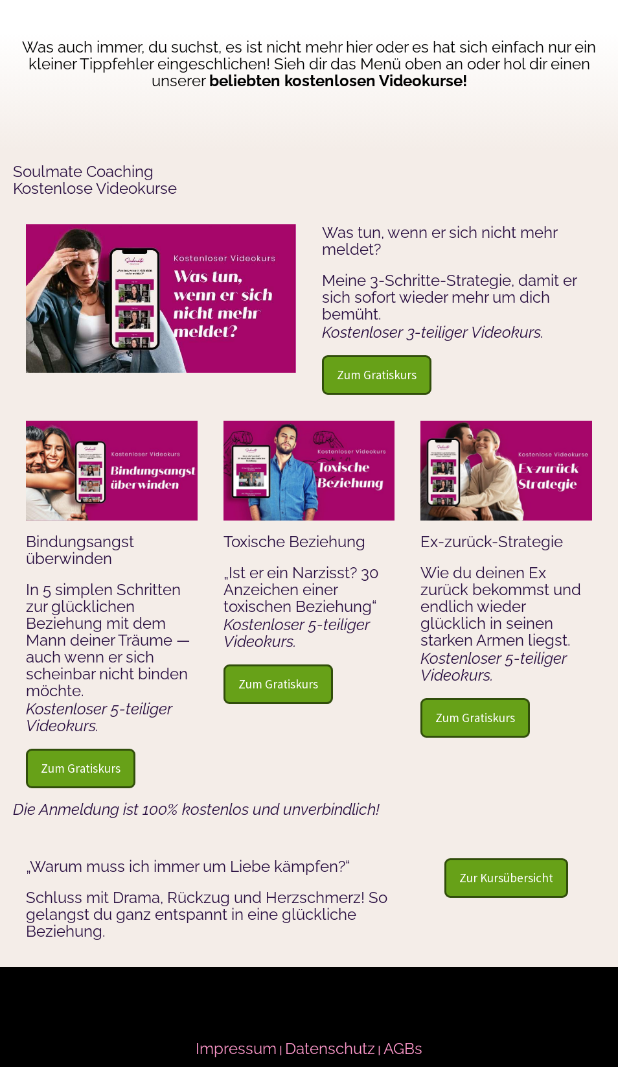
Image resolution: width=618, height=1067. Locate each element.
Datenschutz (330, 1048)
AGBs (402, 1048)
